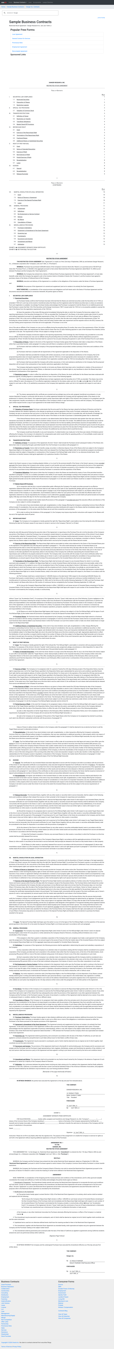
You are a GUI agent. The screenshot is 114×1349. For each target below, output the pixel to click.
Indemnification (6, 1301)
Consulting (4, 1293)
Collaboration (5, 1289)
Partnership (4, 1324)
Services (3, 1330)
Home (10, 2)
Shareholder (5, 1334)
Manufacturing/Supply (8, 1315)
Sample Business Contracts (15, 7)
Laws (30, 2)
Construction (5, 1291)
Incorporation (37, 2)
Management (5, 1313)
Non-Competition (6, 1320)
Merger (3, 1317)
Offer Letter (4, 1322)
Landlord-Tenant (63, 1297)
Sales (3, 1328)
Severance (4, 1332)
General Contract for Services (21, 38)
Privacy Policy (17, 1346)
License (3, 1307)
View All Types (62, 1314)
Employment (5, 1297)
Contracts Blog (62, 1311)
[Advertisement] (57, 68)
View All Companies (64, 1318)
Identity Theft (62, 1295)
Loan (2, 1311)
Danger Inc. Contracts (32, 7)
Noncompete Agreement (19, 51)
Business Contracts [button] (20, 2)
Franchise (4, 1299)
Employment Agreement (19, 47)
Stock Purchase (6, 1336)
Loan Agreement (17, 34)
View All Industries (64, 1316)
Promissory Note (17, 43)
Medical (60, 1303)
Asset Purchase (6, 1284)
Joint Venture (5, 1303)
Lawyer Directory (48, 2)
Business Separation (7, 1286)
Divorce (60, 1284)
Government (62, 1293)
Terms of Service (6, 1346)
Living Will (61, 1299)
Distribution (4, 1295)
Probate (60, 1305)
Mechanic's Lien (63, 1301)
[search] (30, 13)
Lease (3, 1305)
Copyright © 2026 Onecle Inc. (10, 1342)
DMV (59, 1286)
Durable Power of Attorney (66, 1289)
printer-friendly (101, 17)
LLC (2, 1309)
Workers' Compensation (65, 1307)
